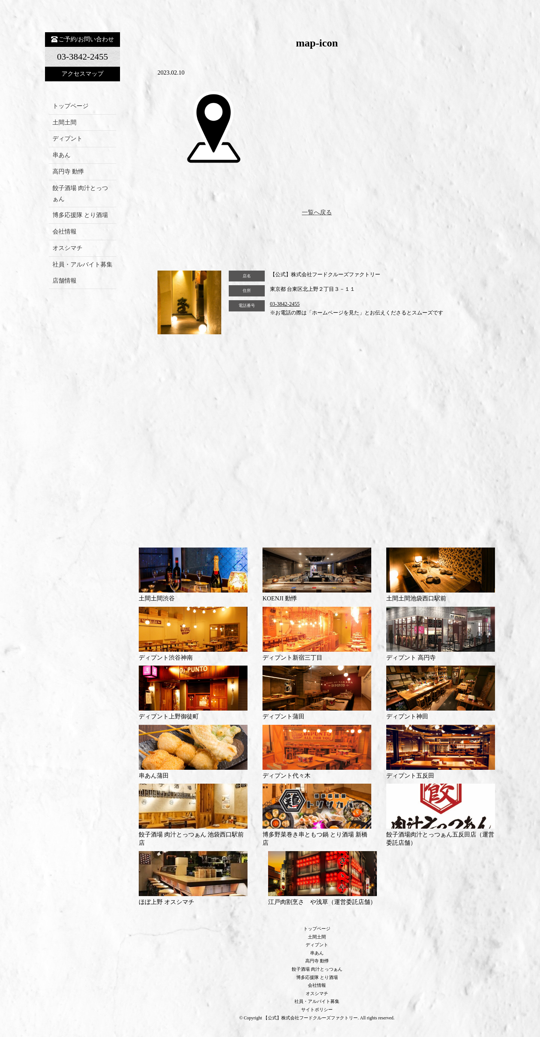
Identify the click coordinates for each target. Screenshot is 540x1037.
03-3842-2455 (285, 304)
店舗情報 (64, 280)
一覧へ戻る (317, 212)
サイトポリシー (317, 1009)
